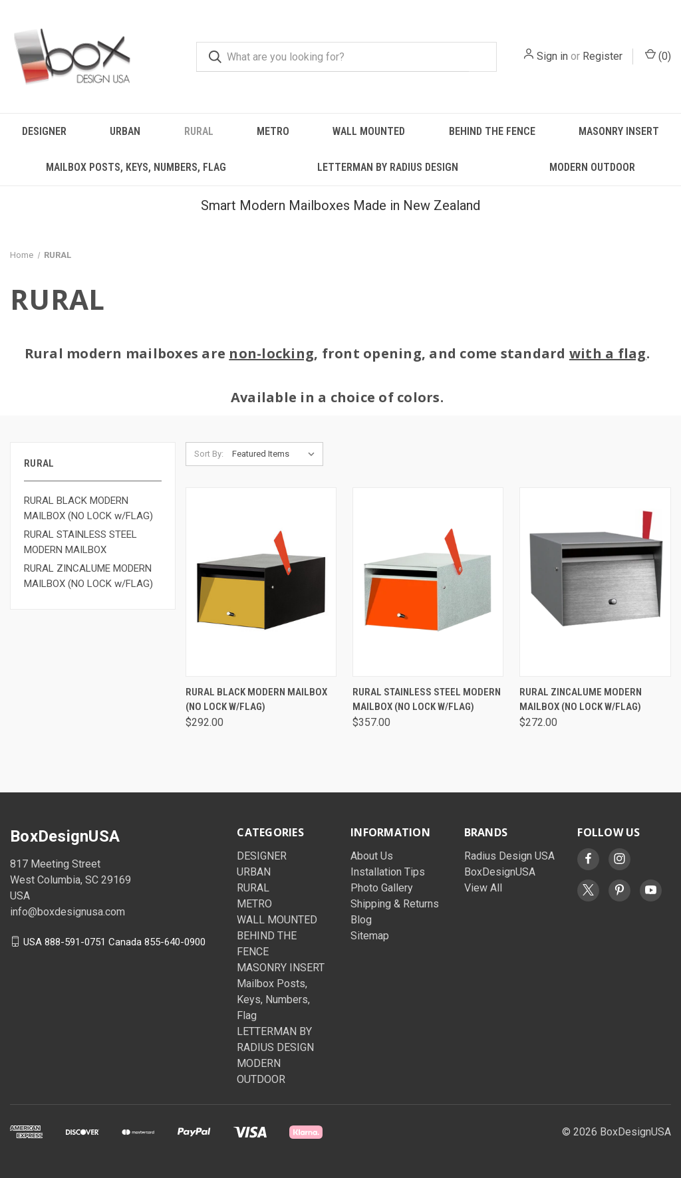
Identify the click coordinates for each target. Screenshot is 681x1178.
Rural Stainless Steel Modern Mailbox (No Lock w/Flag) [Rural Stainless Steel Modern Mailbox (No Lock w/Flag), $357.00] (426, 699)
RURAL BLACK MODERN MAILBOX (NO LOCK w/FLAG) (88, 508)
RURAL (198, 131)
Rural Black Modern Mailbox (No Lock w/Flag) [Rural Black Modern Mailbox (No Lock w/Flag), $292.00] (256, 699)
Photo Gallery (381, 888)
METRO (273, 131)
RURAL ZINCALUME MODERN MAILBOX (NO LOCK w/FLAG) (88, 576)
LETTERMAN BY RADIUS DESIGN (387, 167)
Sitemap (369, 935)
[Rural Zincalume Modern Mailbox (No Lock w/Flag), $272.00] (595, 582)
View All (483, 888)
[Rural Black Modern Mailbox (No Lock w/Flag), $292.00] (261, 582)
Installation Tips (387, 872)
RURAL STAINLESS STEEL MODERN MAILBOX (80, 542)
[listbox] (276, 454)
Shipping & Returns (394, 903)
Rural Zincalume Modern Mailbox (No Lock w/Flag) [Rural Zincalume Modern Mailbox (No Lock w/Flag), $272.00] (580, 699)
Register (602, 56)
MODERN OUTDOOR (592, 167)
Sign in (552, 56)
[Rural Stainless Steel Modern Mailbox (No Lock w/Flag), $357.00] (428, 582)
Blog (361, 919)
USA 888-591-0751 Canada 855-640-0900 (114, 941)
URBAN (125, 131)
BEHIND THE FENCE (492, 131)
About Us (371, 856)
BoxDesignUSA (499, 872)
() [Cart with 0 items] (658, 55)
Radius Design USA (509, 856)
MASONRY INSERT (619, 131)
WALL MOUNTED (369, 131)
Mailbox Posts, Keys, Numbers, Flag (136, 167)
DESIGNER (44, 131)
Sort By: (208, 454)
